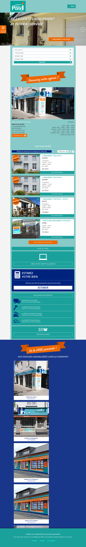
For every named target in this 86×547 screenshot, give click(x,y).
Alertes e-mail (43, 249)
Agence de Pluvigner (28, 445)
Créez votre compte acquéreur (43, 264)
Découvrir (66, 39)
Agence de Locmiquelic (28, 411)
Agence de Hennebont (58, 377)
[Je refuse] (84, 538)
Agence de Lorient (28, 479)
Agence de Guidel (28, 377)
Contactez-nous (43, 335)
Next (83, 29)
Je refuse (42, 540)
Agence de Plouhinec (58, 411)
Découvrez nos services (43, 295)
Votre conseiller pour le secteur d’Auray (58, 445)
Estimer (43, 288)
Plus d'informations (57, 172)
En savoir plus (51, 540)
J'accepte (34, 540)
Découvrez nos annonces (43, 242)
